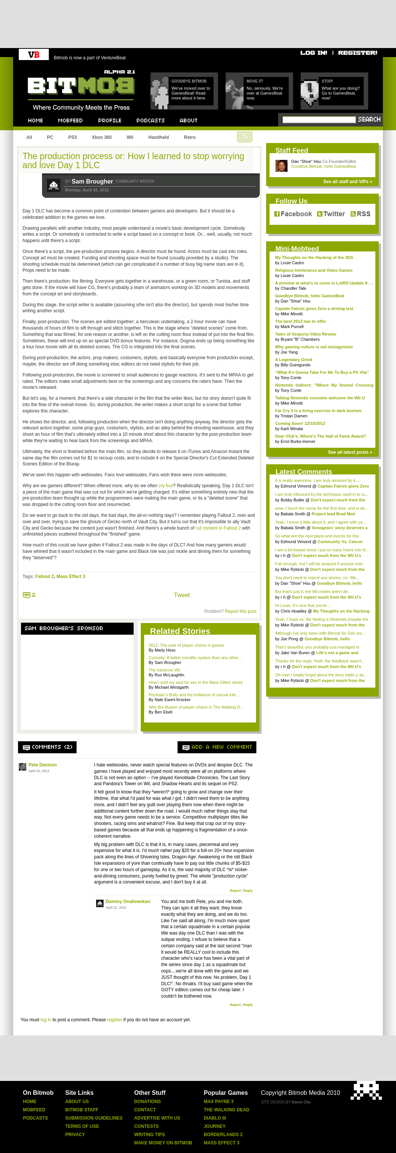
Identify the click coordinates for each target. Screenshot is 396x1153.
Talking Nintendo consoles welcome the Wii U (320, 398)
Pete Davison (43, 765)
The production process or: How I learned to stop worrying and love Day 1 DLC (133, 160)
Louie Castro (292, 262)
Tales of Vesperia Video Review (305, 334)
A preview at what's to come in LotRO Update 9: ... (324, 283)
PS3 (72, 137)
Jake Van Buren (295, 652)
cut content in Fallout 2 (218, 528)
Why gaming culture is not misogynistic (314, 347)
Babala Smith (293, 514)
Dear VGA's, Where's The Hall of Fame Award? (320, 436)
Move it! (255, 81)
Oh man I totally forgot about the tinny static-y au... (321, 675)
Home (29, 1101)
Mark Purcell (292, 326)
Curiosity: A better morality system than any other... (195, 657)
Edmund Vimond (296, 486)
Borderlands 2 (223, 1134)
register (114, 1019)
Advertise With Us (157, 1118)
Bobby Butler (292, 500)
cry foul (165, 485)
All (29, 137)
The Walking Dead (226, 1109)
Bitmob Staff (81, 1109)
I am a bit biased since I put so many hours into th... (322, 550)
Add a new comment (222, 747)
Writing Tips (149, 1134)
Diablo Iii (215, 1118)
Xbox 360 (102, 137)
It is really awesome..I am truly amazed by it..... (318, 480)
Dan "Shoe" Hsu (306, 161)
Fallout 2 (44, 576)
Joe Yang (289, 352)
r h (283, 555)
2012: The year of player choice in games (186, 645)
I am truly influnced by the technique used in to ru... (322, 494)
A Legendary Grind (293, 359)
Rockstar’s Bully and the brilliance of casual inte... (194, 694)
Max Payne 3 (218, 1101)
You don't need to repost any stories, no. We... (317, 577)
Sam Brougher (92, 181)
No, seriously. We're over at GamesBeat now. (265, 93)
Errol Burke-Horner (298, 441)
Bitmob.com (44, 67)
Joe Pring (289, 639)
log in (46, 1019)
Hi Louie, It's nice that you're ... (303, 605)
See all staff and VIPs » (347, 181)
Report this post (240, 611)
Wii (129, 137)
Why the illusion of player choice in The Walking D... (196, 707)
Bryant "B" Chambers (300, 339)
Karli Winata (292, 428)
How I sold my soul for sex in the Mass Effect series (196, 682)
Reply (248, 891)
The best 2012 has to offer (300, 321)
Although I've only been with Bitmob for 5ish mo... (320, 633)
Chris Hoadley (294, 611)
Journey (215, 1126)
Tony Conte (290, 377)
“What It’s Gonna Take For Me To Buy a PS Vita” (322, 372)
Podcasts (35, 1118)
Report (235, 891)
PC (50, 137)
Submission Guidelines (94, 1118)
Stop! (327, 81)
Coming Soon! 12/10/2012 (300, 423)
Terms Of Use (82, 1126)
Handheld (158, 137)
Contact (145, 1109)
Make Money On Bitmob (163, 1142)
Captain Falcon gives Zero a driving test (314, 308)
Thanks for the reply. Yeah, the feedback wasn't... (320, 661)
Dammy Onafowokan (128, 901)
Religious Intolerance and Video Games (313, 270)
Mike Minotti (292, 314)
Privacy (75, 1134)
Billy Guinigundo (296, 365)
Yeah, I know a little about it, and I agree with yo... (320, 522)
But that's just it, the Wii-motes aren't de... (313, 591)
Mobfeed (34, 1109)
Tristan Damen (293, 416)
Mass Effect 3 (70, 576)
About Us (77, 1101)
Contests (146, 1126)
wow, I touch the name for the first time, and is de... (321, 508)
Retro (190, 137)
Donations (147, 1101)
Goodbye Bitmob (189, 81)
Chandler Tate (293, 288)
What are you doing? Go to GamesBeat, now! (341, 93)
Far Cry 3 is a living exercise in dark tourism (318, 410)
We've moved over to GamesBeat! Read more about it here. (191, 93)
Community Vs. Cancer (340, 541)
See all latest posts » (350, 452)
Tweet (182, 595)
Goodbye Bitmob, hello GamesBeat (323, 166)
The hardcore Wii (164, 670)
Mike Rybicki (292, 569)
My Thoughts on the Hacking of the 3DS (314, 257)
